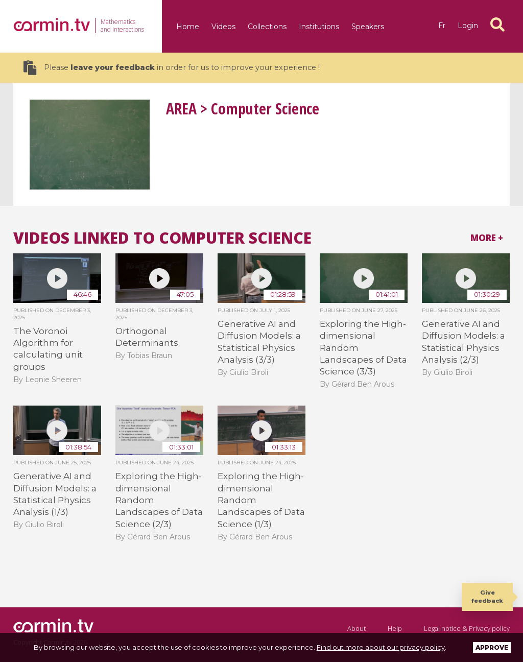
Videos (223, 26)
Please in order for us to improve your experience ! (171, 67)
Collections (267, 26)
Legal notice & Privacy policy (467, 628)
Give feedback (487, 596)
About (356, 628)
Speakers (367, 26)
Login (468, 25)
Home (187, 26)
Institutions (319, 26)
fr (441, 25)
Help (395, 628)
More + (486, 238)
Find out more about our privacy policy (381, 647)
